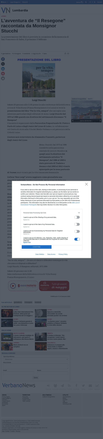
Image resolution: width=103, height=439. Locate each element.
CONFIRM (36, 247)
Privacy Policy (63, 254)
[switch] (77, 217)
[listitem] (51, 213)
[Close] (87, 185)
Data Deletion (39, 254)
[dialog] (51, 219)
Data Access (51, 254)
